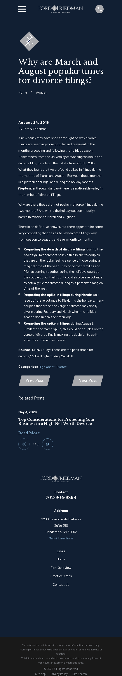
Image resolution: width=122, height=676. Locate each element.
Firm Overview (61, 568)
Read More (29, 433)
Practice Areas (61, 576)
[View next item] (47, 444)
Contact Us (61, 584)
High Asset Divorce (53, 367)
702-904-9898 (61, 497)
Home (61, 559)
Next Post (87, 381)
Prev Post (35, 381)
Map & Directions (61, 538)
